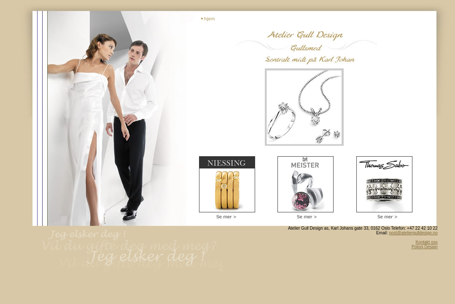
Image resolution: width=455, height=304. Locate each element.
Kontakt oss (426, 242)
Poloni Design (425, 246)
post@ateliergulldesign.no (413, 233)
